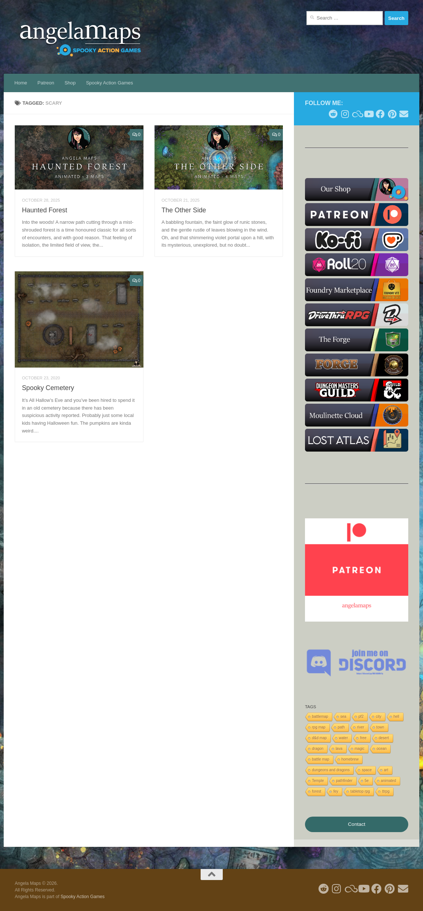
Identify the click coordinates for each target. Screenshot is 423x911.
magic (360, 749)
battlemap (320, 716)
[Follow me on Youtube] (368, 113)
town (380, 727)
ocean (381, 749)
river (360, 727)
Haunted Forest (44, 210)
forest (316, 791)
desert (384, 738)
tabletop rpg (360, 791)
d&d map (319, 738)
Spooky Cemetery (48, 388)
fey (335, 791)
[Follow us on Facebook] (380, 113)
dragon (317, 749)
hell (396, 716)
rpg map (319, 727)
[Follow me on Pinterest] (392, 113)
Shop (70, 83)
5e (367, 781)
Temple (318, 781)
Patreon (46, 83)
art (386, 770)
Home (20, 83)
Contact (356, 824)
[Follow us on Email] (403, 113)
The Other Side (184, 210)
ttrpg (385, 791)
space (367, 770)
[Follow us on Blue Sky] (356, 113)
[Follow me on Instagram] (344, 113)
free (363, 738)
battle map (320, 759)
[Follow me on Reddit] (333, 113)
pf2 (361, 716)
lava (339, 749)
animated (388, 781)
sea (343, 716)
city (378, 716)
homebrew (350, 759)
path (341, 727)
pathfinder (344, 781)
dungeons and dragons (331, 770)
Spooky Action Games (109, 83)
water (343, 738)
